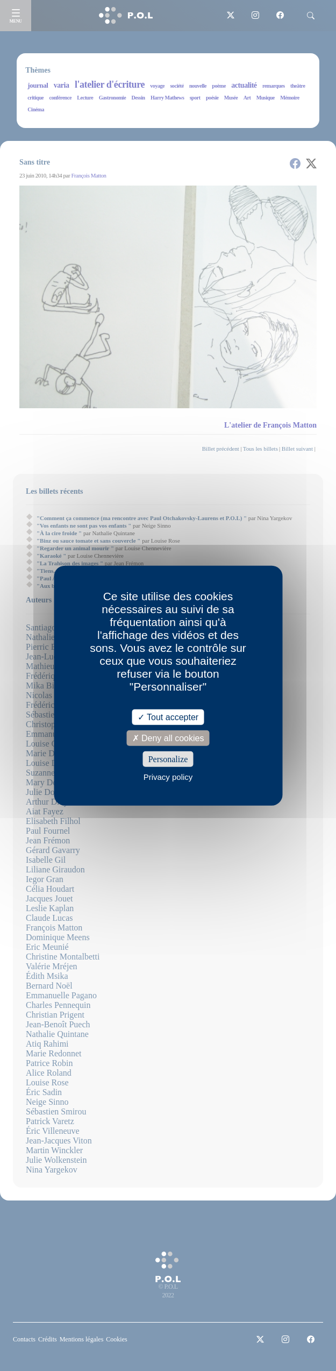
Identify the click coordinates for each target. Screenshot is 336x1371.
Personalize (168, 759)
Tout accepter (168, 716)
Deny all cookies (168, 737)
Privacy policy (168, 777)
